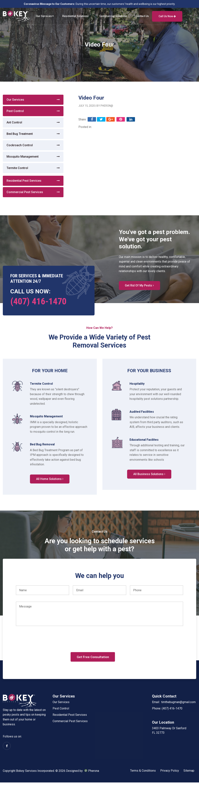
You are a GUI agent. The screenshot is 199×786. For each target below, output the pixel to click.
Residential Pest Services (24, 180)
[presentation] (44, 646)
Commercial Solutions (113, 16)
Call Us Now (167, 16)
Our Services (44, 16)
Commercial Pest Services (25, 192)
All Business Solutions (149, 475)
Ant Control (14, 122)
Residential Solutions (75, 16)
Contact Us (142, 16)
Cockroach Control (20, 145)
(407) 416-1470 (38, 301)
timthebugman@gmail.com (178, 705)
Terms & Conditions (143, 774)
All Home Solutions (50, 479)
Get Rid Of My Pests (140, 286)
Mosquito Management (23, 156)
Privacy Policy (169, 774)
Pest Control (15, 111)
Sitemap (188, 774)
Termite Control (17, 168)
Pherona (93, 774)
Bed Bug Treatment (20, 134)
